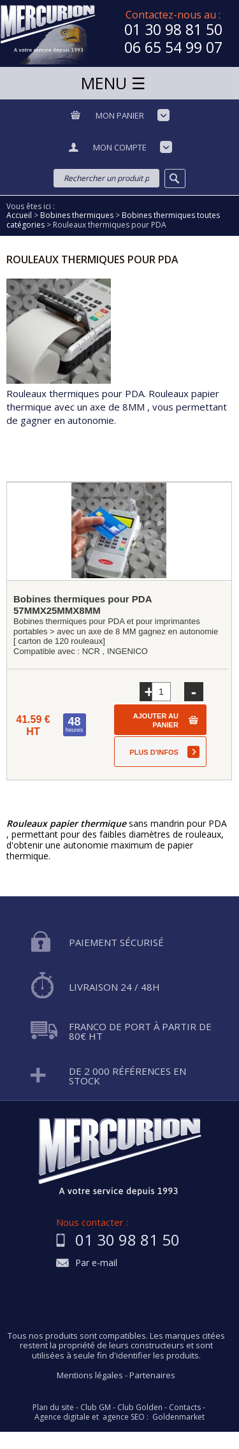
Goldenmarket (178, 1417)
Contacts (185, 1407)
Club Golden (140, 1407)
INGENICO (127, 651)
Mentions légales (90, 1375)
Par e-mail (96, 1263)
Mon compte (120, 147)
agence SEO (124, 1417)
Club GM (95, 1407)
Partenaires (152, 1375)
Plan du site (53, 1407)
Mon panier (120, 115)
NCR (91, 651)
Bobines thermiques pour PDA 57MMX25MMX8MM (82, 604)
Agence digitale (62, 1417)
